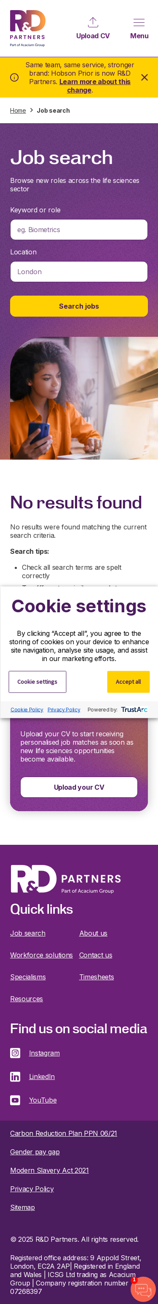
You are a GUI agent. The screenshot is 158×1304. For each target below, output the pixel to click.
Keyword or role (35, 210)
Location (23, 252)
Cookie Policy (27, 709)
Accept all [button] (128, 681)
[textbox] (79, 230)
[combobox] (79, 229)
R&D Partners (28, 28)
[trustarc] (133, 709)
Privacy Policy (64, 709)
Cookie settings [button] (37, 681)
